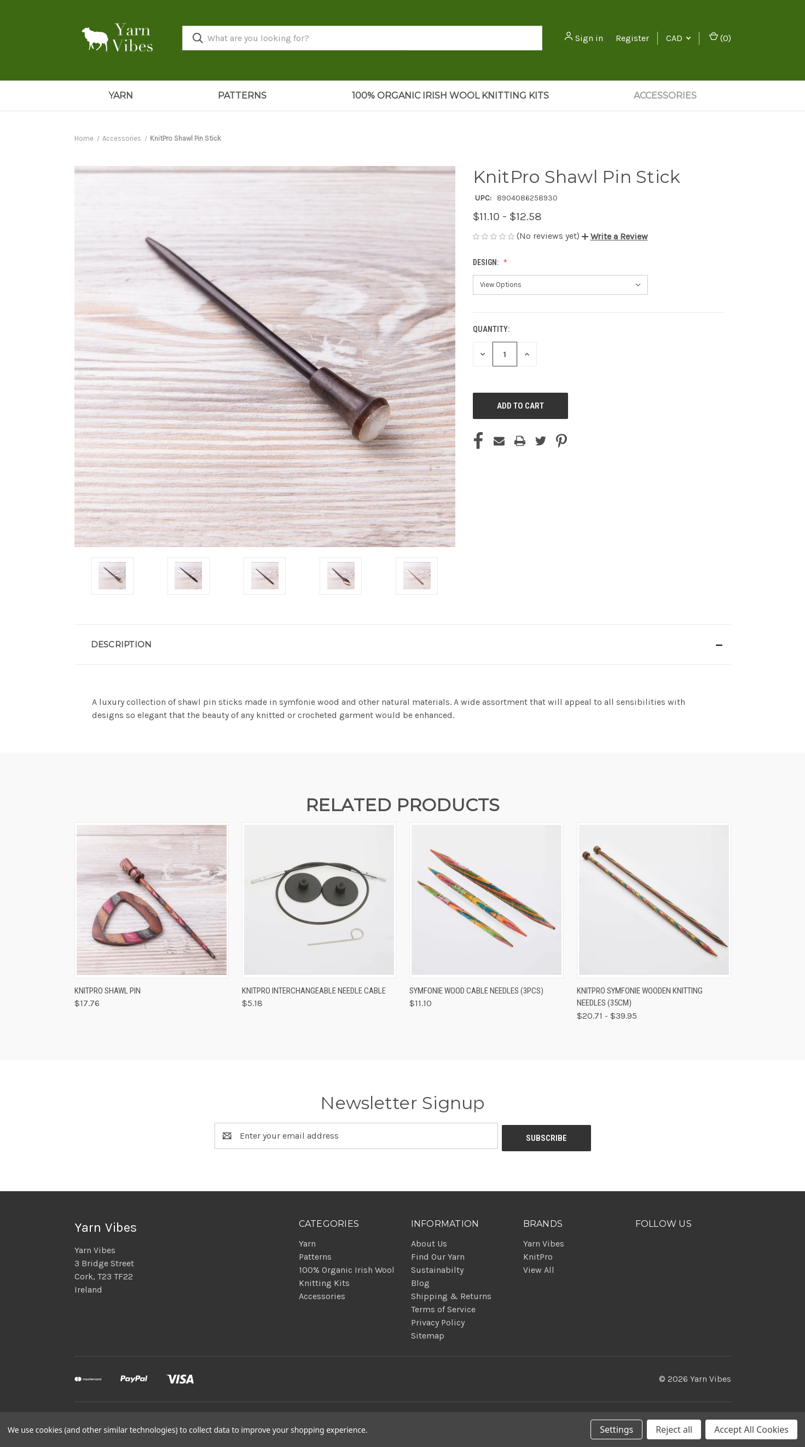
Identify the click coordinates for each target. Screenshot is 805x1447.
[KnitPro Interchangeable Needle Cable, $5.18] (319, 900)
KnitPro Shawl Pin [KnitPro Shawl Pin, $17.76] (107, 991)
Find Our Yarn (438, 1254)
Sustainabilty (437, 1267)
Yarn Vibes (543, 1241)
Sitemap (427, 1333)
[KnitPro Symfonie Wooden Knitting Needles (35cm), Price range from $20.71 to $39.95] (654, 900)
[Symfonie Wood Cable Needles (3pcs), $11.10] (486, 900)
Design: (486, 262)
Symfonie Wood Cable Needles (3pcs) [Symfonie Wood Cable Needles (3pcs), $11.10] (476, 991)
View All (538, 1267)
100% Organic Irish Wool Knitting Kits (450, 95)
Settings (616, 1429)
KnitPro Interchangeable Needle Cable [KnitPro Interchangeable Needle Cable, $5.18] (314, 991)
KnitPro (538, 1254)
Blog (420, 1281)
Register (632, 38)
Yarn (120, 95)
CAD (678, 38)
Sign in (589, 38)
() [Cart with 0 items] (720, 37)
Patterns (242, 95)
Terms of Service (443, 1307)
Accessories (665, 95)
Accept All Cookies (751, 1429)
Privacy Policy (438, 1320)
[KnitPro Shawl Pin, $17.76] (152, 900)
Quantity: (491, 329)
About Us (429, 1241)
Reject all (674, 1429)
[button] (615, 236)
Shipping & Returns (451, 1294)
